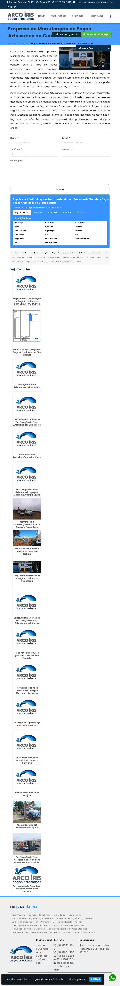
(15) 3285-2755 (65, 952)
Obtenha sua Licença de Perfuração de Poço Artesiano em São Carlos (27, 422)
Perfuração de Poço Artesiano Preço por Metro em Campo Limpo (27, 492)
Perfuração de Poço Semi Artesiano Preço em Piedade (27, 889)
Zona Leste (80, 212)
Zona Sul (67, 212)
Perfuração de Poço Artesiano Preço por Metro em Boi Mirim (27, 691)
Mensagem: (17, 160)
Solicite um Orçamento (66, 34)
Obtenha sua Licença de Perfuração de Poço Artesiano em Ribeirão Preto (27, 622)
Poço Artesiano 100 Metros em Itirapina (27, 826)
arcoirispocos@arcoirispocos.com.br (94, 2)
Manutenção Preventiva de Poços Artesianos (67, 929)
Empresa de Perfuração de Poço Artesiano (74, 918)
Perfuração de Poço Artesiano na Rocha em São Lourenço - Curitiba (27, 860)
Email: (66, 138)
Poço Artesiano (18, 915)
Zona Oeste (53, 212)
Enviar (60, 189)
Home (41, 16)
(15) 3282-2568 (65, 956)
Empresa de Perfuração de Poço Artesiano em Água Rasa (27, 578)
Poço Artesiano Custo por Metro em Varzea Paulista (27, 656)
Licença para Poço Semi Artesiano (68, 925)
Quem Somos (58, 16)
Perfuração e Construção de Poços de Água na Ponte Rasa (27, 525)
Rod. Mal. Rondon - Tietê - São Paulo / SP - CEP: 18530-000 (95, 949)
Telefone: (16, 149)
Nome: (14, 138)
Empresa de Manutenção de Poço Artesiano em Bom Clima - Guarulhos (27, 301)
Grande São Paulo (23, 218)
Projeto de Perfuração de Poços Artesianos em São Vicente (27, 352)
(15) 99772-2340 (62, 2)
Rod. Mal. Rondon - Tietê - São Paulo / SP (29, 2)
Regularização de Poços (39, 915)
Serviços (79, 16)
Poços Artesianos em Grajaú (27, 794)
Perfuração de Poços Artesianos (67, 915)
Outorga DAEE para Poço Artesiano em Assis (27, 724)
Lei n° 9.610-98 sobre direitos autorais (65, 262)
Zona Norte (38, 212)
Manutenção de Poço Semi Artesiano (28, 929)
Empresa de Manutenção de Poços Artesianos (32, 918)
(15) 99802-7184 (65, 959)
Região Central (21, 212)
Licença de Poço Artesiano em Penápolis (27, 386)
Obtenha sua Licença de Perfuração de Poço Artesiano (36, 932)
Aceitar (95, 979)
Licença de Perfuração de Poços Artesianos (31, 922)
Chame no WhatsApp (96, 34)
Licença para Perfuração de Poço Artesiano (31, 925)
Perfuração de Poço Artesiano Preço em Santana (27, 761)
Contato (97, 16)
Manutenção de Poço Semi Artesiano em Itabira (27, 551)
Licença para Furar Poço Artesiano (68, 922)
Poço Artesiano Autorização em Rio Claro (27, 456)
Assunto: (67, 149)
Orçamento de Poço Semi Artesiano (79, 932)
